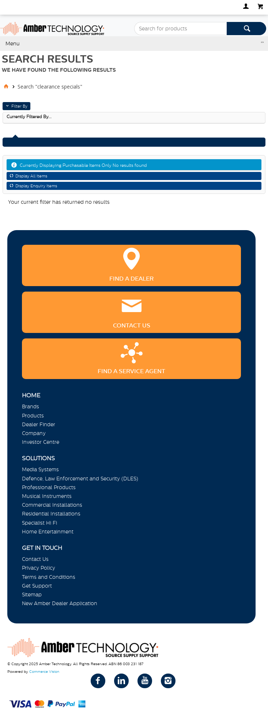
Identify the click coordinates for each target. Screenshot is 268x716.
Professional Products (49, 487)
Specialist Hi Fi (39, 523)
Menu (12, 43)
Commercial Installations (52, 505)
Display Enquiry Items (36, 186)
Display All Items (31, 176)
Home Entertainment (47, 532)
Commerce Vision (44, 672)
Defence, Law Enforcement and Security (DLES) (80, 478)
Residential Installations (51, 514)
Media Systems (40, 469)
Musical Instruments (47, 496)
